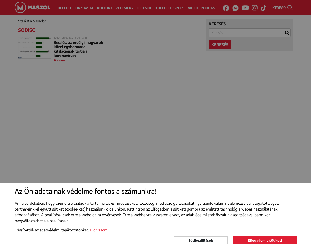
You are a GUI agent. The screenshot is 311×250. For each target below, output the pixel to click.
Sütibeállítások (201, 240)
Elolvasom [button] (99, 230)
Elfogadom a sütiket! (265, 240)
